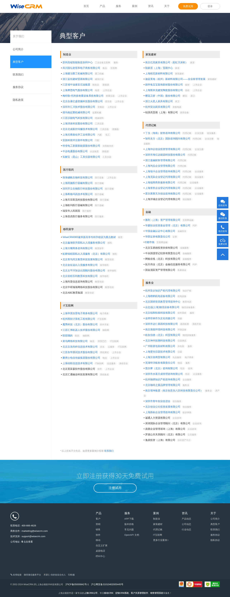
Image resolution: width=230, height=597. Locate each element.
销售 (98, 529)
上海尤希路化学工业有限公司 (79, 134)
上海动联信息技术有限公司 (78, 363)
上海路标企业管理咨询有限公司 (162, 412)
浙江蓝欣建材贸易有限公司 (78, 79)
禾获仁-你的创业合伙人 (55, 575)
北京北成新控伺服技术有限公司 (80, 129)
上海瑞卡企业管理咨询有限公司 (162, 171)
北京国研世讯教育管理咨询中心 (162, 301)
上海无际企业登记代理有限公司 (162, 176)
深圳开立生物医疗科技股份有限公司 (83, 188)
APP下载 (129, 518)
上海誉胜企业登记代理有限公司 (162, 188)
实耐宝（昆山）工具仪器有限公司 (81, 156)
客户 (98, 518)
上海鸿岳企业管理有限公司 (160, 165)
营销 (98, 524)
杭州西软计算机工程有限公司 (79, 318)
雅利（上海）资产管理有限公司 (162, 219)
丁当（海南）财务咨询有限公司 (162, 133)
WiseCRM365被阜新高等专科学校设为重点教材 (89, 237)
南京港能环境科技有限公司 (160, 329)
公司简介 (18, 49)
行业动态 (186, 529)
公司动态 (186, 524)
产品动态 (186, 518)
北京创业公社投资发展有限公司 (162, 406)
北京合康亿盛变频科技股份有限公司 (83, 101)
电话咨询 (222, 227)
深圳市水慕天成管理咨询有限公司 (164, 373)
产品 (102, 6)
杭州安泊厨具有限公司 (157, 106)
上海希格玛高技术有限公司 (78, 194)
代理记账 (157, 529)
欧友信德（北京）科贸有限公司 (162, 335)
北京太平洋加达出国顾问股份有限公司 (84, 270)
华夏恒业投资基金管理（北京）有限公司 (167, 225)
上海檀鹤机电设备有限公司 (160, 296)
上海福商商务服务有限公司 (160, 182)
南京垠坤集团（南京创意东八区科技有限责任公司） (174, 390)
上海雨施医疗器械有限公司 (78, 183)
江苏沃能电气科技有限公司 (78, 117)
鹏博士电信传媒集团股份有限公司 (81, 357)
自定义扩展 (101, 545)
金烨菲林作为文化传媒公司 (160, 318)
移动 (98, 540)
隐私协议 (215, 540)
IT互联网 (157, 535)
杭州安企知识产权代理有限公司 (162, 290)
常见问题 (129, 529)
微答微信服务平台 (32, 575)
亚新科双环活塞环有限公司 (78, 140)
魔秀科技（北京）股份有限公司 (80, 324)
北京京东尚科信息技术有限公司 (80, 346)
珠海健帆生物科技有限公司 (78, 177)
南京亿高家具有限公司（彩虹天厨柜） (166, 62)
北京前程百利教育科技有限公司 (80, 276)
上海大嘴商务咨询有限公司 (78, 248)
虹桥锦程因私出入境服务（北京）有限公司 (86, 253)
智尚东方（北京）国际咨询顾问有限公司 (167, 138)
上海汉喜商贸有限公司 (157, 357)
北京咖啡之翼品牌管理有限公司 (162, 385)
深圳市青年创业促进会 (157, 401)
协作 (98, 535)
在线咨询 (222, 202)
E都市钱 (149, 242)
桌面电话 (100, 551)
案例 (134, 6)
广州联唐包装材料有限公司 (160, 346)
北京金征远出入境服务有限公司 (80, 264)
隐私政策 (18, 99)
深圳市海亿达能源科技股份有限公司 (165, 154)
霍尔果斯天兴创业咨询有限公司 (162, 193)
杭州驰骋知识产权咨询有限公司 (162, 379)
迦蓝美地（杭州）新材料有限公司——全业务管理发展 (175, 79)
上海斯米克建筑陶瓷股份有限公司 (164, 90)
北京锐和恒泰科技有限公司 (160, 312)
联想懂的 (68, 335)
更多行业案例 (161, 540)
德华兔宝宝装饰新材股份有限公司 (164, 84)
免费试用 (188, 6)
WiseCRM (26, 6)
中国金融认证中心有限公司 (160, 231)
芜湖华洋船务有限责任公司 (160, 362)
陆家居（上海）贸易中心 (159, 67)
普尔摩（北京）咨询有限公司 (161, 368)
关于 (167, 6)
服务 (118, 6)
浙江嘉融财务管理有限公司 (160, 160)
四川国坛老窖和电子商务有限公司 (81, 67)
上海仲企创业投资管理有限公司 (162, 149)
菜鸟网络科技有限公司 (75, 341)
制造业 (156, 518)
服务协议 (18, 87)
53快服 (71, 575)
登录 (210, 6)
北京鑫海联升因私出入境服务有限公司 (84, 242)
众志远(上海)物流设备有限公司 (162, 307)
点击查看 (28, 541)
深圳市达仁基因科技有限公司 (161, 323)
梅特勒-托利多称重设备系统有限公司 (83, 95)
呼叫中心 (100, 556)
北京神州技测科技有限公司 (160, 340)
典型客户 (18, 61)
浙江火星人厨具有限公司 (159, 101)
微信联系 (222, 215)
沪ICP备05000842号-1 (77, 584)
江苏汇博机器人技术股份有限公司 (81, 330)
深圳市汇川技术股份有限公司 (79, 106)
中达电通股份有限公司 (75, 151)
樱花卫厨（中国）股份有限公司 (162, 95)
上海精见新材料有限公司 (159, 73)
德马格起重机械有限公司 (76, 112)
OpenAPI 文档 (131, 535)
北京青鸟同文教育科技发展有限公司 (83, 259)
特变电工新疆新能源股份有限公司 (81, 145)
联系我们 (18, 74)
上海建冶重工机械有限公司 (78, 73)
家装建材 (157, 524)
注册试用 (115, 488)
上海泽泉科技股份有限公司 (78, 123)
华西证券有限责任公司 (157, 236)
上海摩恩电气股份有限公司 (78, 90)
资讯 (150, 6)
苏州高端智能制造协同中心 (78, 62)
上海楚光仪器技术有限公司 (160, 351)
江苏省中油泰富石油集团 (76, 84)
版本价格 (129, 524)
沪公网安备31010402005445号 (107, 584)
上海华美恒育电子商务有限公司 (80, 313)
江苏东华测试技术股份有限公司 (80, 352)
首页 (86, 6)
